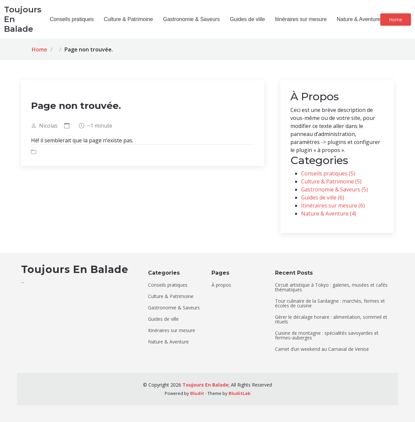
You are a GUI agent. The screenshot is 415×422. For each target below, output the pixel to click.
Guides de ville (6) (322, 197)
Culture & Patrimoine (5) (331, 181)
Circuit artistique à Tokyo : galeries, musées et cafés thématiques (331, 287)
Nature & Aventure (358, 19)
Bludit (197, 393)
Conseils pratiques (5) (328, 173)
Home (395, 19)
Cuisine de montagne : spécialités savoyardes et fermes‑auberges (327, 335)
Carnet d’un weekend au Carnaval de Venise (322, 349)
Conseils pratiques (72, 19)
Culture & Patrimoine (128, 19)
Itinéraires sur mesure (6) (333, 205)
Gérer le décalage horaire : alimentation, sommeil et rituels (331, 319)
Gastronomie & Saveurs (191, 19)
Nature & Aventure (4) (328, 213)
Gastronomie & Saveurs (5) (334, 189)
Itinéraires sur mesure (301, 19)
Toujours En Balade (205, 385)
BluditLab (240, 393)
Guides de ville (247, 19)
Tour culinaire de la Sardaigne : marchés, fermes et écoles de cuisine (330, 303)
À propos (221, 285)
